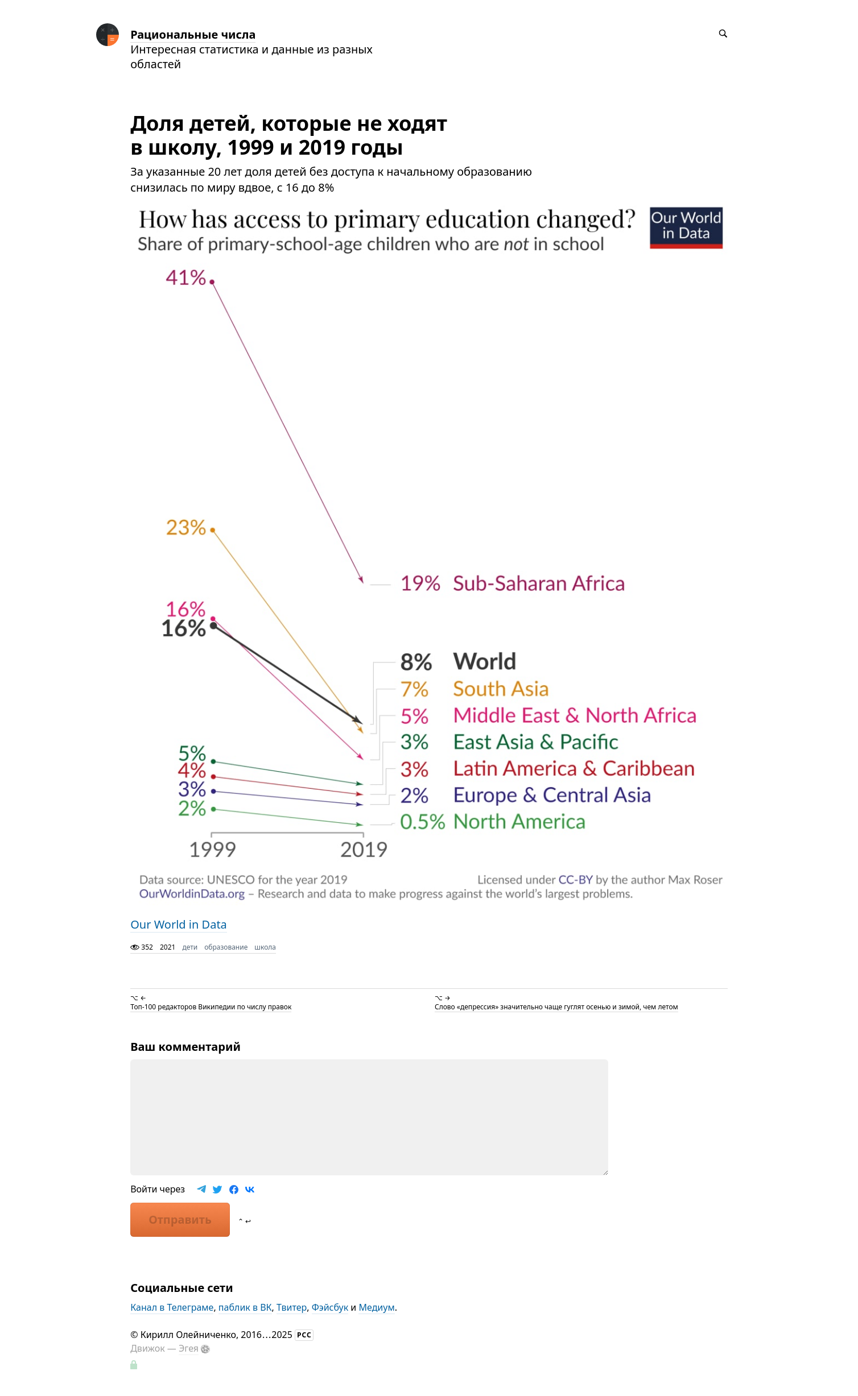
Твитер (292, 1307)
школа (265, 947)
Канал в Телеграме (171, 1307)
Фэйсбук (330, 1307)
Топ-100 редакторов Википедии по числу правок (210, 1007)
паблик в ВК (245, 1307)
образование (226, 947)
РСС (304, 1335)
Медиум (376, 1307)
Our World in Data (178, 924)
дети (189, 947)
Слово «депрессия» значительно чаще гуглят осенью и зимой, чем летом (556, 1007)
